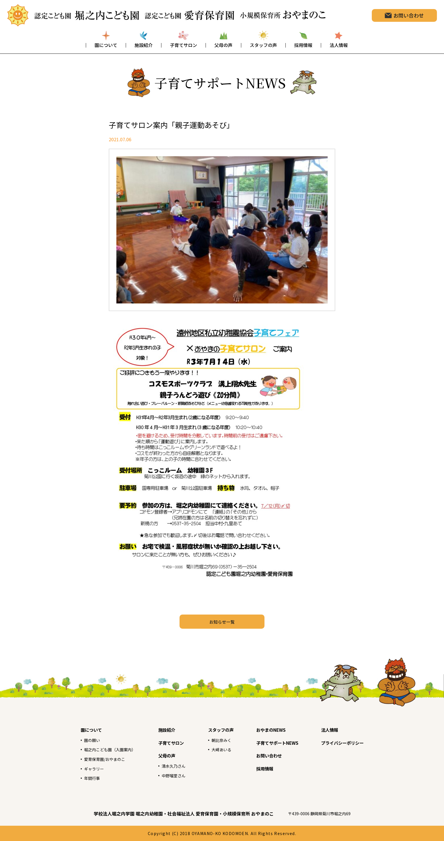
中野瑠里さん (166, 775)
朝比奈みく (217, 740)
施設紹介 (159, 729)
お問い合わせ (271, 755)
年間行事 (77, 777)
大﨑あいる (217, 749)
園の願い (77, 740)
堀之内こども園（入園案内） (97, 749)
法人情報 (339, 729)
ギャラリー (79, 768)
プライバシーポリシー (354, 742)
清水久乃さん (166, 765)
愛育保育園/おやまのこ (91, 759)
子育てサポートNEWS (281, 742)
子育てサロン (164, 742)
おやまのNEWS (273, 729)
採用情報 (266, 768)
